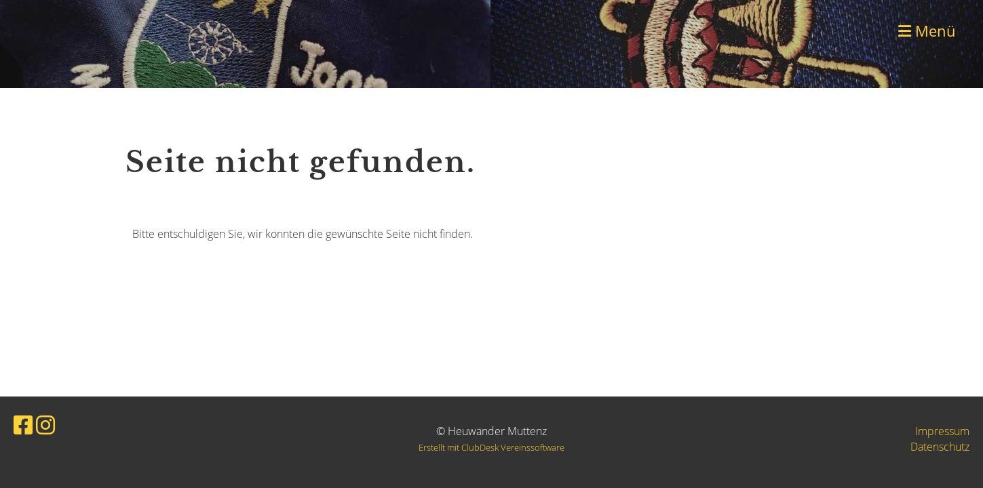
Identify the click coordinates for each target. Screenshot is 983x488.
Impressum (942, 431)
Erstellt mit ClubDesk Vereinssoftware (491, 447)
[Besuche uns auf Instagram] (45, 424)
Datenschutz (939, 446)
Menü (927, 30)
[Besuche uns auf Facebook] (23, 424)
